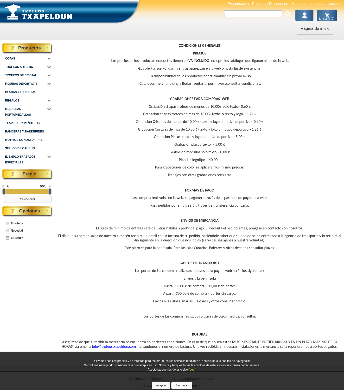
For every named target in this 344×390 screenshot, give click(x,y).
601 (43, 186)
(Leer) (192, 369)
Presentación (238, 3)
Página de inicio (315, 28)
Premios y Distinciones (270, 3)
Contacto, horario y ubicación (315, 3)
